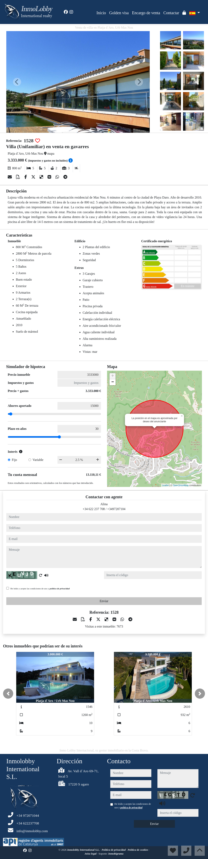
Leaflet (165, 485)
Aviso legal (90, 853)
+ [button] (112, 376)
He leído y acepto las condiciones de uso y (40, 588)
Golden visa (119, 13)
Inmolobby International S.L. (83, 849)
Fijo (14, 460)
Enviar (104, 601)
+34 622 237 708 (94, 509)
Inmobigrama (116, 853)
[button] (8, 694)
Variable (37, 460)
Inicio (101, 13)
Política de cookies (138, 849)
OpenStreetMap (181, 485)
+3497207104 (116, 509)
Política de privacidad (114, 849)
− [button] (112, 382)
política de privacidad (60, 588)
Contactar (171, 13)
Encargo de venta (146, 13)
